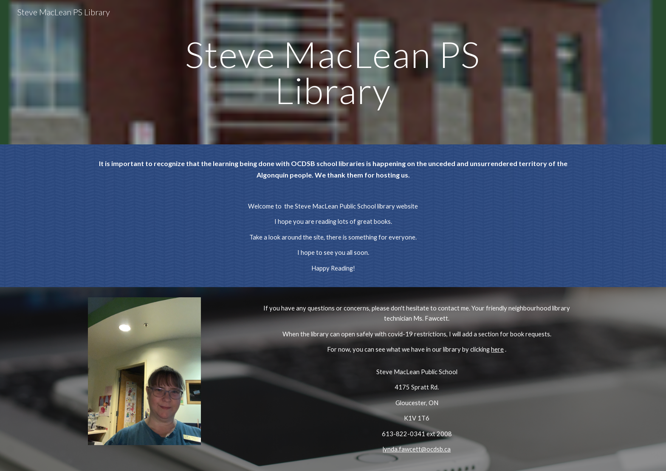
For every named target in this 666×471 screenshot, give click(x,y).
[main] (333, 72)
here (497, 349)
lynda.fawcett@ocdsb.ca (417, 449)
